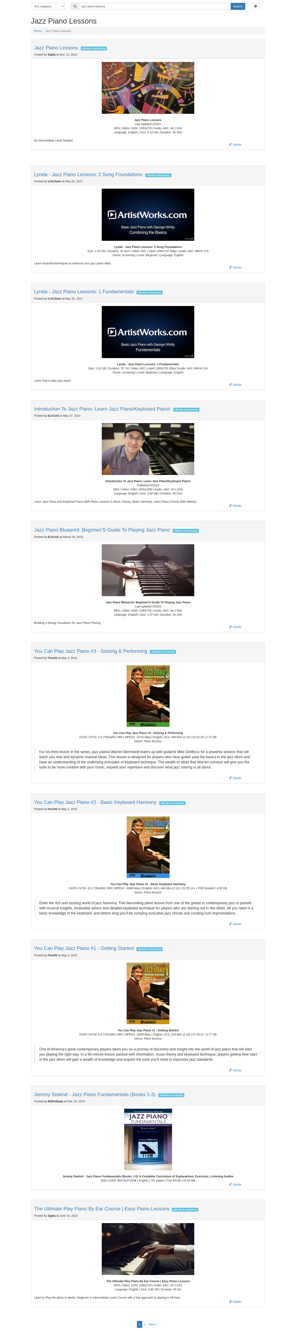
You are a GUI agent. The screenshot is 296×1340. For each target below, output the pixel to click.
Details (235, 144)
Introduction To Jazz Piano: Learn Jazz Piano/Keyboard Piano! (102, 409)
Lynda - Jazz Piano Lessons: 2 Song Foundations (88, 174)
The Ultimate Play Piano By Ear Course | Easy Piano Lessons (101, 1208)
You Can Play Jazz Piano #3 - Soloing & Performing (90, 651)
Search (237, 6)
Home (38, 31)
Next (153, 1324)
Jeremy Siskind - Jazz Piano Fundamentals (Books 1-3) (95, 1094)
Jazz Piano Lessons (56, 47)
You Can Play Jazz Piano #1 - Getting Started (84, 948)
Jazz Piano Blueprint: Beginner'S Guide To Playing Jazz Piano (102, 530)
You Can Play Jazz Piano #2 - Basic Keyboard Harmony (95, 802)
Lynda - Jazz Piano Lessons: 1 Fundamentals (84, 291)
